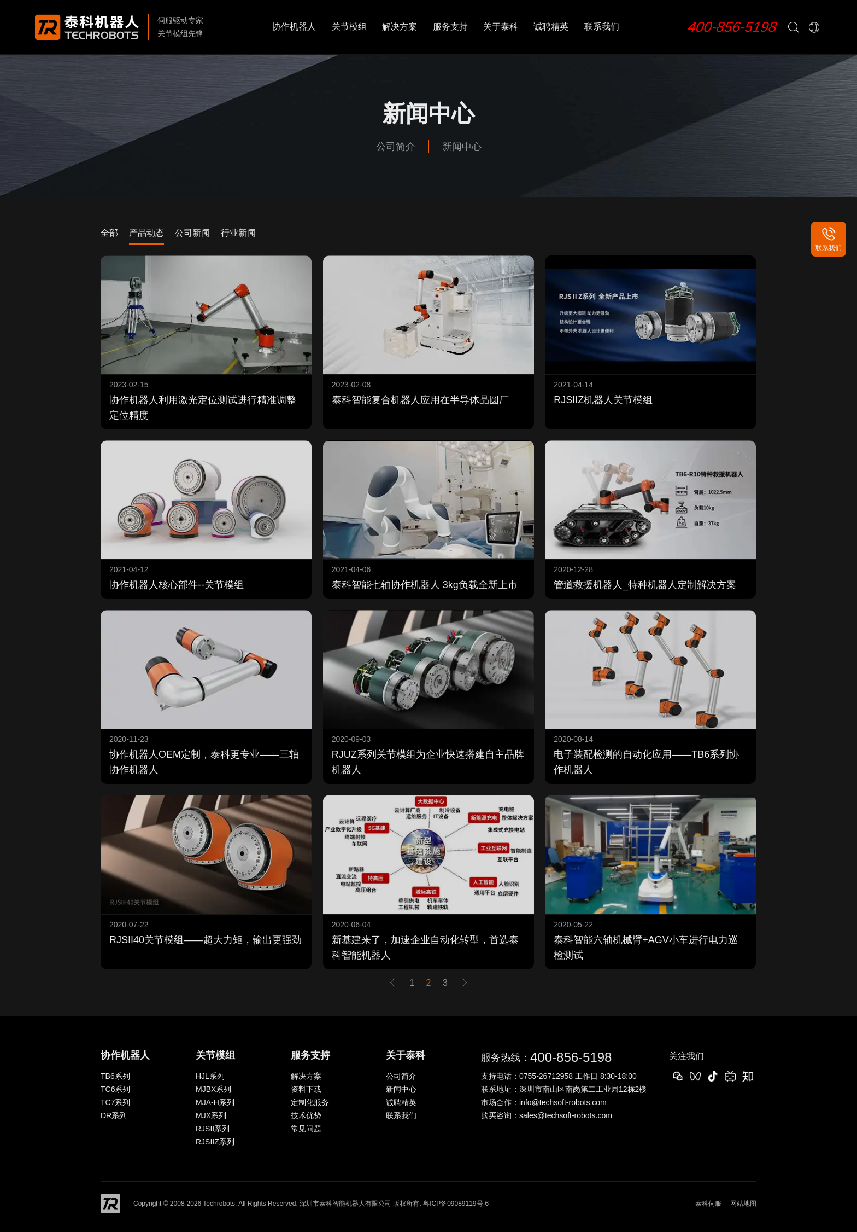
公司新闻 (192, 232)
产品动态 (146, 232)
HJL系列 (210, 1076)
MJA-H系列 (215, 1102)
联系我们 (601, 26)
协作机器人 (294, 26)
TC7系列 (115, 1102)
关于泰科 (500, 26)
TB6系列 (115, 1076)
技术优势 (306, 1115)
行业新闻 (238, 232)
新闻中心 (462, 146)
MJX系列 (211, 1115)
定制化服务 (310, 1102)
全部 (109, 232)
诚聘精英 (550, 26)
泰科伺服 (708, 1203)
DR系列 (114, 1115)
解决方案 (399, 26)
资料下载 (306, 1089)
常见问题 (306, 1128)
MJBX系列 (213, 1089)
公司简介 (395, 146)
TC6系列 (115, 1089)
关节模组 (349, 26)
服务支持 (450, 26)
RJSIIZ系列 (215, 1141)
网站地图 (743, 1203)
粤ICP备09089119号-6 (456, 1203)
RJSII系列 (213, 1128)
